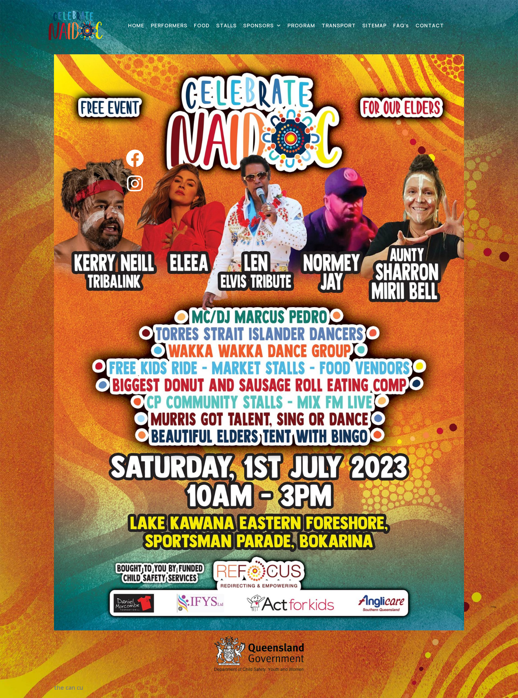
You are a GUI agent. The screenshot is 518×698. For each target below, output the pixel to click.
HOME (136, 25)
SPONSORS (258, 25)
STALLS (226, 25)
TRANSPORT (339, 25)
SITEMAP (374, 25)
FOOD (202, 25)
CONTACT (429, 25)
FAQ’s (401, 25)
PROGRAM (301, 25)
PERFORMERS (169, 25)
